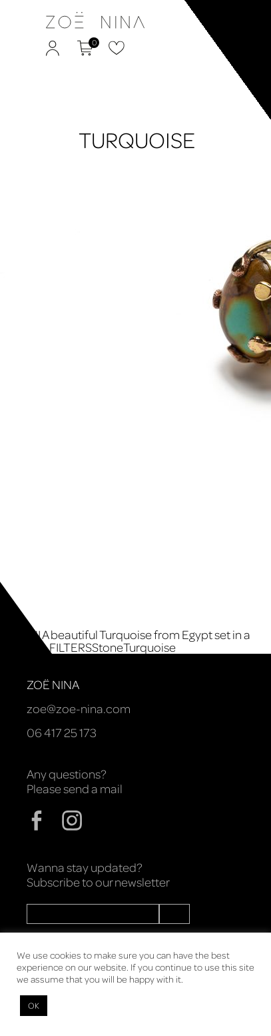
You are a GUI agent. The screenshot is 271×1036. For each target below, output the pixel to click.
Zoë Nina (29, 39)
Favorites (117, 48)
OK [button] (33, 1005)
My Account (53, 48)
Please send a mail (75, 788)
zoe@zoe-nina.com (79, 708)
